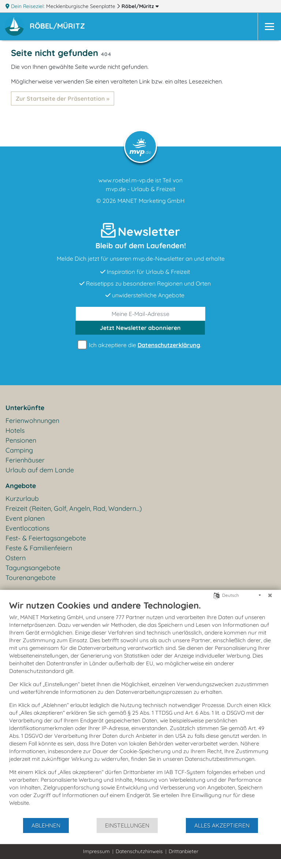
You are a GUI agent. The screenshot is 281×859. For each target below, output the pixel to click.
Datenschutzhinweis (139, 851)
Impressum (96, 851)
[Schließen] (270, 595)
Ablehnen (45, 825)
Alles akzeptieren (222, 825)
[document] (140, 708)
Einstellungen (127, 825)
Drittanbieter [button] (183, 851)
